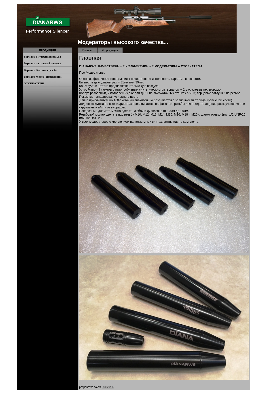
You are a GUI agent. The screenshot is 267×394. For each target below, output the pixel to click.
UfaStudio (108, 387)
